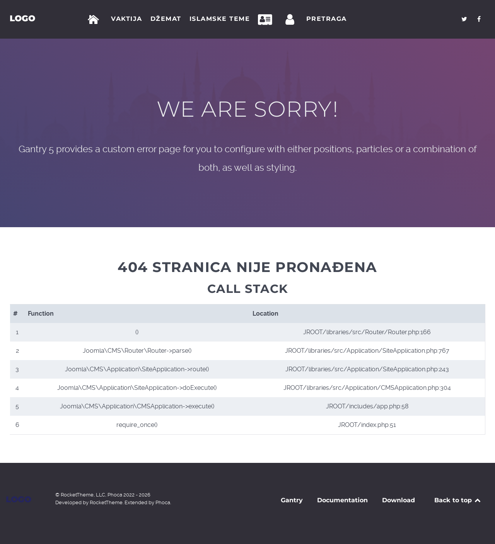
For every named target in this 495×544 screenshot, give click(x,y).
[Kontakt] (267, 19)
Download (398, 500)
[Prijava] (291, 19)
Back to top (458, 500)
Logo (22, 18)
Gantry (292, 500)
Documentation (342, 500)
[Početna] (95, 19)
